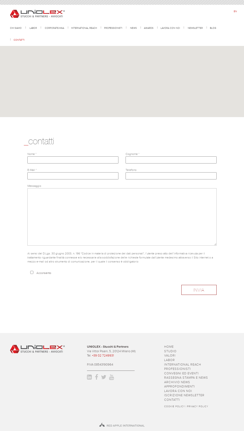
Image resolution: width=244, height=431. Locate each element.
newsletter (195, 28)
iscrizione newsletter (184, 395)
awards (148, 28)
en (235, 11)
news (133, 28)
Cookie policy (174, 406)
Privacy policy (197, 406)
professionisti (113, 28)
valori (170, 355)
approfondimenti (179, 386)
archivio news (177, 382)
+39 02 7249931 (103, 355)
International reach (84, 28)
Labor (33, 28)
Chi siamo (16, 28)
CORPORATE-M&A (54, 28)
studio (170, 351)
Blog (213, 28)
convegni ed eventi (181, 373)
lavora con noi (170, 28)
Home (169, 346)
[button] (122, 69)
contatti (19, 40)
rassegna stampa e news (186, 377)
